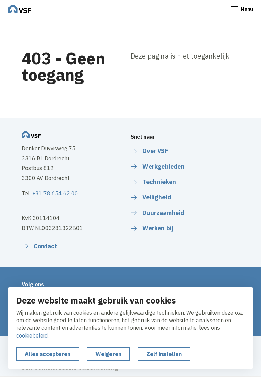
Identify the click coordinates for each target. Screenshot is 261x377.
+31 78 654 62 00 (55, 193)
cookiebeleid (32, 335)
